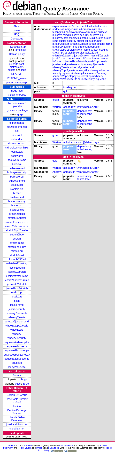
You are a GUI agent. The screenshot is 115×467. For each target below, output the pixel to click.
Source (17, 375)
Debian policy (17, 54)
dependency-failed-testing (84, 112)
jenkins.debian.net (16, 424)
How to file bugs (17, 47)
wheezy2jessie (16, 317)
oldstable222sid (17, 259)
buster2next (17, 209)
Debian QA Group (17, 395)
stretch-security (17, 247)
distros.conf (16, 67)
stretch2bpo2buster (17, 230)
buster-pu (17, 205)
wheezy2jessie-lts (17, 313)
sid (16, 131)
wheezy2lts (16, 329)
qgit (65, 91)
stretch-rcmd (17, 242)
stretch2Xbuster (17, 218)
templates (20, 49)
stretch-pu (17, 251)
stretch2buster (17, 213)
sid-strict (17, 135)
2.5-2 (88, 179)
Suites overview (17, 94)
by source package (17, 110)
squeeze (17, 362)
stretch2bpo (17, 234)
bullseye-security (17, 172)
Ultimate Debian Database (17, 419)
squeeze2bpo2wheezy (17, 354)
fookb (66, 87)
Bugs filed (17, 90)
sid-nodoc (17, 139)
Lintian (17, 406)
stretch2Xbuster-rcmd (16, 226)
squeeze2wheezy (17, 346)
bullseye (17, 164)
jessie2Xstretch (17, 271)
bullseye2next (17, 180)
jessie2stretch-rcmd (17, 276)
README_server (17, 78)
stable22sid (16, 189)
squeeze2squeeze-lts (17, 358)
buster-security (16, 201)
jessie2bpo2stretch (17, 288)
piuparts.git (53, 448)
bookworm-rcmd (17, 160)
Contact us (17, 38)
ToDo (26, 383)
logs (23, 70)
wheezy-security (17, 338)
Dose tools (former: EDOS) (17, 400)
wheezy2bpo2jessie (17, 325)
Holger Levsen (25, 448)
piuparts (11, 445)
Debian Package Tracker (16, 412)
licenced (28, 445)
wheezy (16, 334)
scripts (11, 70)
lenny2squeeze (17, 367)
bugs (24, 379)
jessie (17, 300)
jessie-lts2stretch (17, 284)
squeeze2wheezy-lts (17, 342)
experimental (16, 122)
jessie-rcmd (17, 305)
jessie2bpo (17, 292)
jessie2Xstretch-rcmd (17, 280)
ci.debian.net (16, 428)
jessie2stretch (17, 267)
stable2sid (17, 184)
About (17, 26)
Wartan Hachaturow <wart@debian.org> (75, 107)
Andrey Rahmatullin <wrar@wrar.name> (75, 172)
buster (16, 193)
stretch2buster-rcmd (16, 222)
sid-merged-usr (17, 143)
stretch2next (17, 255)
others (39, 448)
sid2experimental (17, 126)
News (17, 30)
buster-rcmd (17, 197)
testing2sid (17, 151)
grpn (73, 87)
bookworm (17, 156)
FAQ (16, 34)
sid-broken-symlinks (16, 147)
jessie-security (17, 309)
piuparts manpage (16, 82)
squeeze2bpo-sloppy (17, 350)
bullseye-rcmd (17, 168)
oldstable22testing (16, 263)
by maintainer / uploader (16, 105)
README (16, 74)
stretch (17, 238)
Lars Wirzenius (66, 445)
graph (20, 114)
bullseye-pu (17, 176)
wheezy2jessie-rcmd (17, 321)
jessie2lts (21, 99)
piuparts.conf (16, 64)
